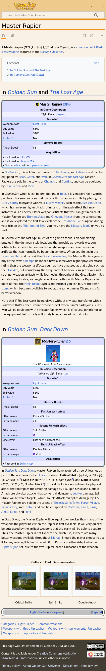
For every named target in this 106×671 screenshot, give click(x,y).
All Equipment (55, 612)
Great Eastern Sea (54, 256)
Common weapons (50, 624)
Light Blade (40, 123)
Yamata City (9, 507)
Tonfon (29, 507)
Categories (8, 624)
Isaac (22, 177)
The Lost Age (66, 92)
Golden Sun (22, 92)
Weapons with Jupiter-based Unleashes (29, 633)
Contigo (67, 181)
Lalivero (81, 172)
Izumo (5, 288)
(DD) (68, 341)
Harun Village (90, 502)
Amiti (5, 511)
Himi (28, 511)
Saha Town (72, 502)
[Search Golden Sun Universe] (53, 15)
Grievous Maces (61, 216)
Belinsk (23, 463)
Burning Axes (36, 216)
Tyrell (84, 507)
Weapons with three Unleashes (24, 628)
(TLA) (62, 114)
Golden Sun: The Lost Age (68, 177)
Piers (31, 186)
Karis (93, 507)
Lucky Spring (9, 202)
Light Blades (38, 612)
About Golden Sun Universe (41, 665)
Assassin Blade (91, 202)
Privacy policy (10, 665)
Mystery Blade (80, 225)
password (38, 165)
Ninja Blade (32, 283)
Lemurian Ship (10, 256)
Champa (24, 161)
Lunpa (65, 172)
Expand (97, 612)
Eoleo (13, 511)
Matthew (73, 507)
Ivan (18, 165)
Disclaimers (70, 665)
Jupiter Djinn (9, 547)
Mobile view (89, 665)
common (82, 47)
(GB (65, 104)
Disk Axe (12, 270)
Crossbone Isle (71, 221)
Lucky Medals (55, 202)
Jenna (17, 186)
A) (69, 104)
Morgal (55, 537)
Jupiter (77, 493)
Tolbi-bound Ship (34, 225)
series (51, 51)
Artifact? (8, 138)
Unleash (43, 475)
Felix (8, 186)
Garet (30, 177)
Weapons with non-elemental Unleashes (75, 628)
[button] (97, 612)
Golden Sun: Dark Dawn (38, 329)
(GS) (58, 114)
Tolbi (22, 157)
